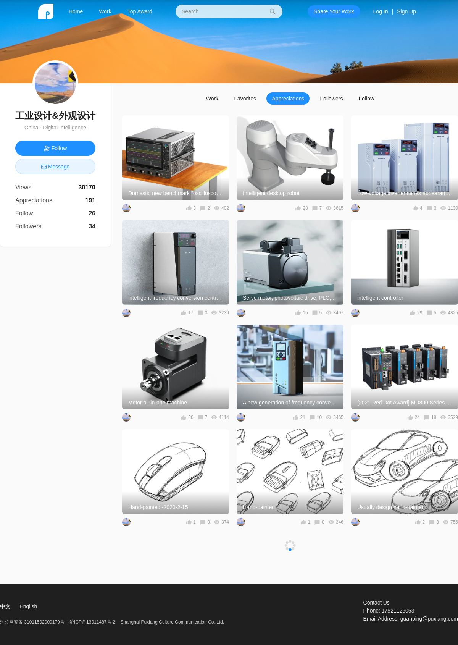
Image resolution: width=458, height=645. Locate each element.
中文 (5, 606)
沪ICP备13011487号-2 (92, 622)
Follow (366, 98)
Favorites (245, 98)
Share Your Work (334, 11)
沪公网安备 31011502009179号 (33, 622)
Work (105, 11)
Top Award (139, 11)
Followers (331, 98)
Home (76, 11)
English (28, 606)
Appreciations (288, 98)
